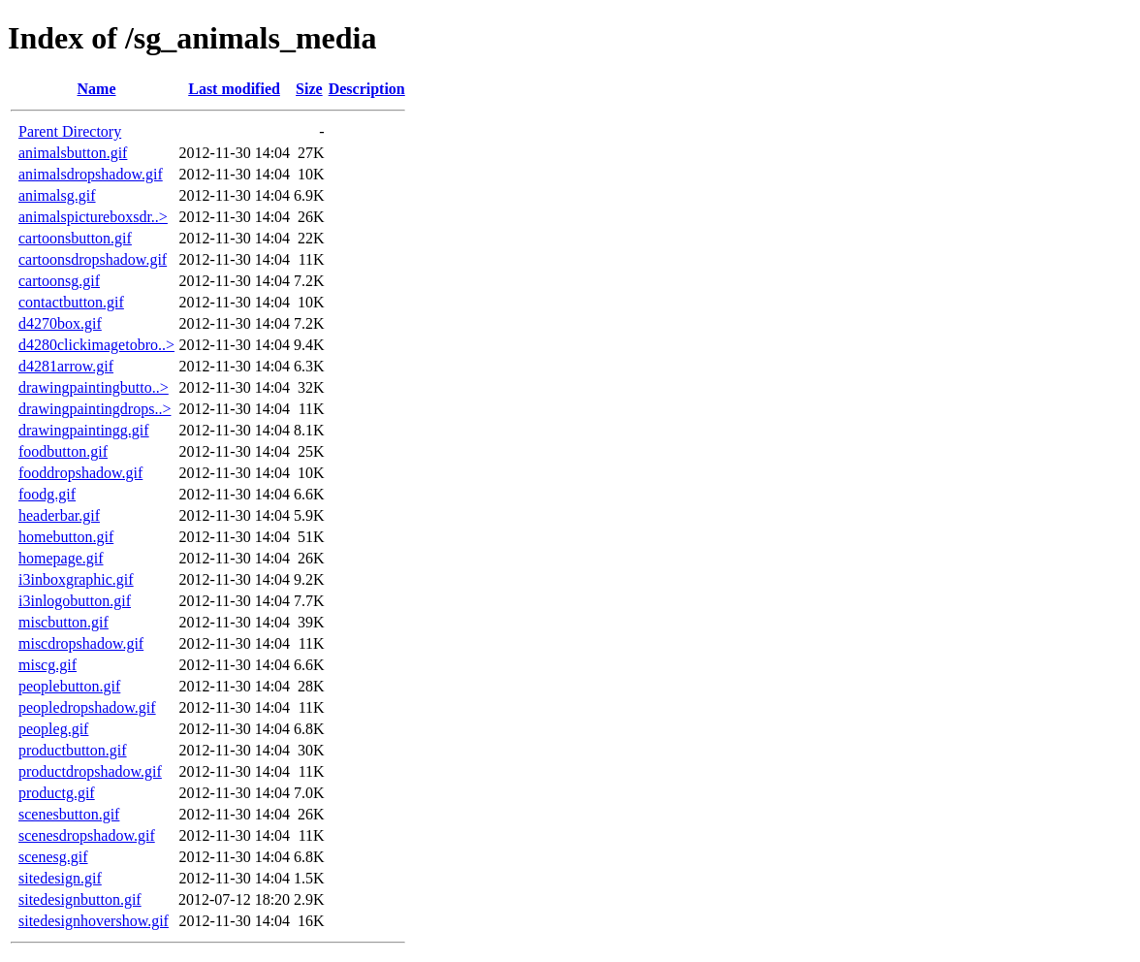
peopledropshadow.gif (87, 707)
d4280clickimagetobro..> (96, 345)
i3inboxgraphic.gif (76, 579)
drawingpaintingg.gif (83, 430)
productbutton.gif (72, 750)
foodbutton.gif (63, 451)
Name (97, 88)
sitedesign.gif (60, 878)
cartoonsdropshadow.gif (92, 259)
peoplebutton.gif (69, 686)
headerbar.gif (59, 515)
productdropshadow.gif (90, 771)
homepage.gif (61, 558)
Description (367, 88)
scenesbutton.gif (68, 814)
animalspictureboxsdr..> (93, 216)
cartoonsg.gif (59, 281)
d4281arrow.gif (65, 366)
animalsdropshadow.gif (90, 174)
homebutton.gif (65, 537)
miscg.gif (47, 665)
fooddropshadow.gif (80, 473)
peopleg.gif (53, 729)
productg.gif (56, 793)
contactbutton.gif (71, 302)
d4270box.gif (60, 323)
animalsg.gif (57, 195)
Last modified (234, 88)
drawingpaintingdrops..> (94, 409)
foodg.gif (47, 494)
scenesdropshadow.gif (86, 835)
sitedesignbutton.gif (80, 899)
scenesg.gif (53, 857)
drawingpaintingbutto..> (93, 387)
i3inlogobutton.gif (74, 601)
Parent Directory (69, 131)
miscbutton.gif (63, 622)
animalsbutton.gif (72, 152)
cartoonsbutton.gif (75, 238)
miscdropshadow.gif (80, 643)
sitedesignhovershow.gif (93, 921)
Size (309, 88)
